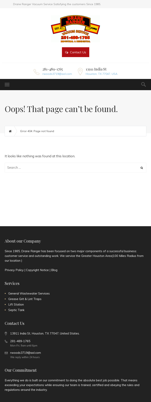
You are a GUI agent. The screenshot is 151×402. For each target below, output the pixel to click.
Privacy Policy (14, 270)
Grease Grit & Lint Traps (24, 299)
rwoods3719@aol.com (57, 74)
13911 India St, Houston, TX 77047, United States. (45, 333)
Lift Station (16, 304)
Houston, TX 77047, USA (101, 74)
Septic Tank (16, 310)
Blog (54, 270)
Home (12, 131)
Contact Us (75, 52)
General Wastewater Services (29, 293)
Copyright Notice (37, 270)
